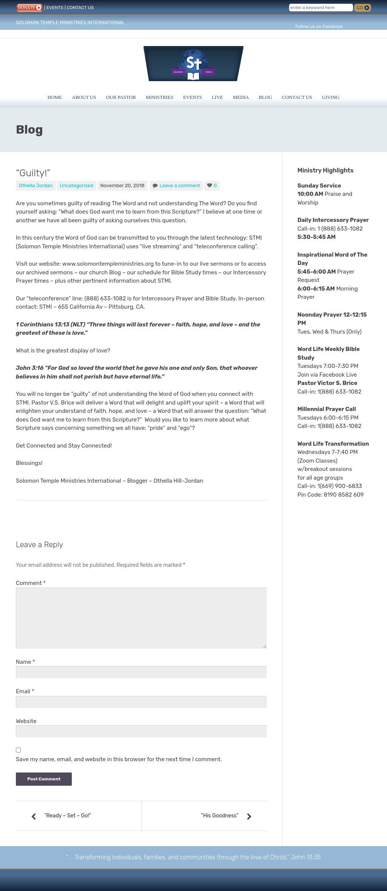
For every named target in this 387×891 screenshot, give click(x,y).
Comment (31, 583)
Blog (265, 97)
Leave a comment (179, 185)
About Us (84, 97)
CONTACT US (80, 7)
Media (241, 97)
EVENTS (54, 7)
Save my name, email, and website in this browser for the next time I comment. (119, 759)
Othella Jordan (36, 185)
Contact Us (297, 97)
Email (25, 691)
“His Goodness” (219, 816)
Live (217, 97)
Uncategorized (76, 185)
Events (192, 97)
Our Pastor (121, 97)
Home (55, 97)
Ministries (159, 97)
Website (26, 721)
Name (25, 662)
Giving (330, 97)
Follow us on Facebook (319, 26)
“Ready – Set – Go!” (67, 816)
